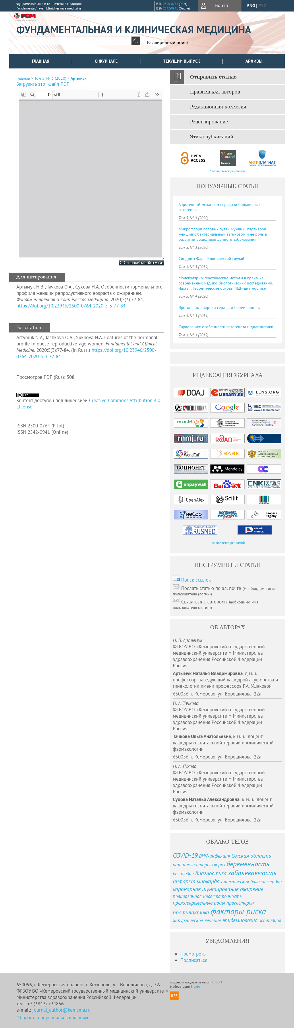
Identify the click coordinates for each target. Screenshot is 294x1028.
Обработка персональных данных (52, 1017)
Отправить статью (213, 77)
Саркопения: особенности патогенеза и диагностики (226, 326)
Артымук (78, 78)
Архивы (253, 61)
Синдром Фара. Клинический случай (211, 258)
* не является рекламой (227, 171)
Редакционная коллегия (218, 107)
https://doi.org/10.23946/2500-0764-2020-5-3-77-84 (70, 306)
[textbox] (74, 41)
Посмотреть (193, 954)
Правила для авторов (215, 92)
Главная (40, 61)
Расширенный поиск (168, 42)
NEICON (216, 982)
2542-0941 (170, 8)
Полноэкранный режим (136, 262)
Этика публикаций (211, 137)
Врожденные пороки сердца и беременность (219, 307)
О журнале (106, 61)
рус (262, 5)
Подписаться (193, 960)
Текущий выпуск (181, 61)
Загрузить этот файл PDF (42, 84)
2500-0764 (170, 4)
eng (251, 5)
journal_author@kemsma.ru (61, 1010)
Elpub (195, 986)
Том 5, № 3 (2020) (50, 78)
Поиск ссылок (196, 580)
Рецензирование (209, 122)
